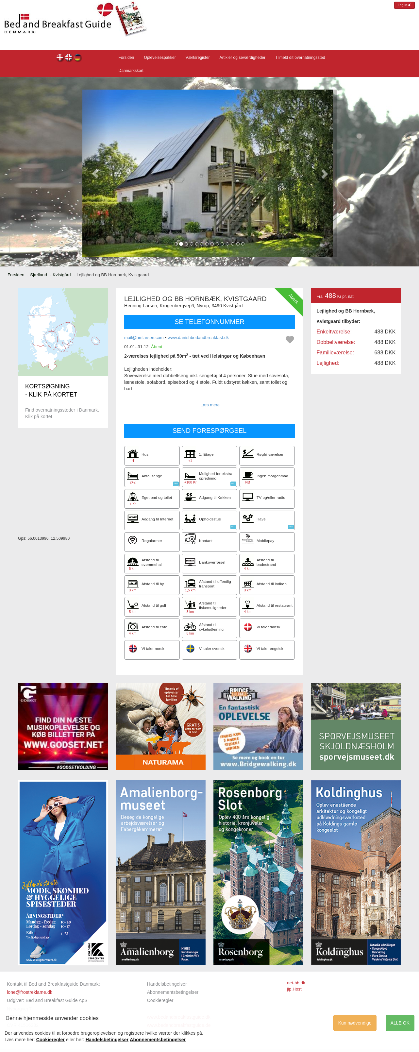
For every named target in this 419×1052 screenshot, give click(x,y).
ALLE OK (400, 1023)
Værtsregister (198, 57)
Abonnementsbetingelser (173, 992)
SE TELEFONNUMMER (209, 321)
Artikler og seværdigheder (243, 57)
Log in (404, 5)
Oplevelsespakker (160, 57)
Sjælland (38, 274)
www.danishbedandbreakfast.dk (198, 337)
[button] (95, 173)
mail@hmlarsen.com (144, 337)
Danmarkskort (131, 70)
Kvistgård (62, 274)
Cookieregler (160, 1000)
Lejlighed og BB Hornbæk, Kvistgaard (60, 58)
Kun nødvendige (355, 1023)
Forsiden (126, 57)
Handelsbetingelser (167, 984)
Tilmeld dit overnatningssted (300, 57)
